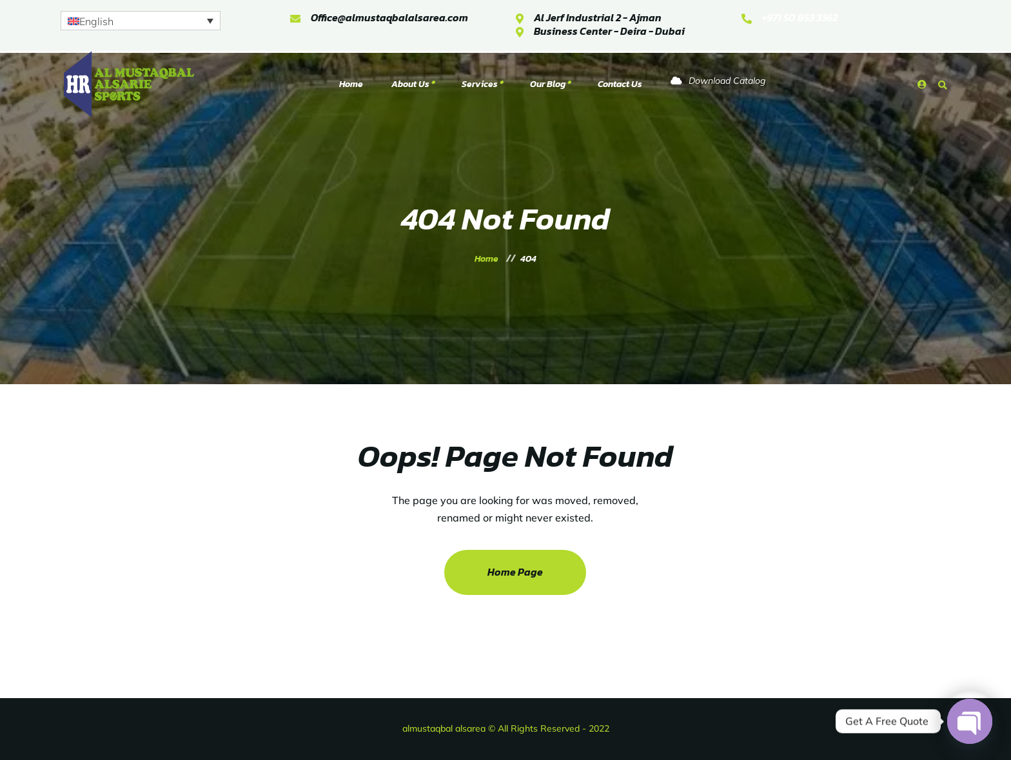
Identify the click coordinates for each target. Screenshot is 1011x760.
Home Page (515, 572)
